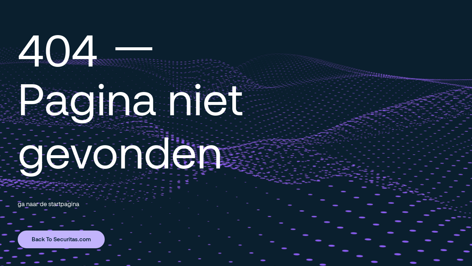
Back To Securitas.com (61, 239)
